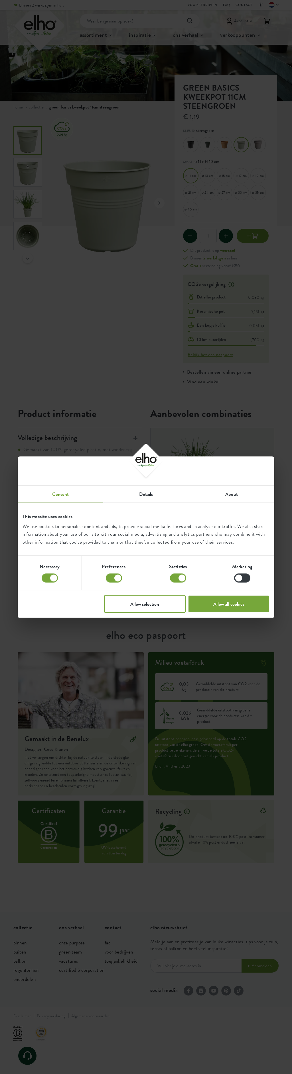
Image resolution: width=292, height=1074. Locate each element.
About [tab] (231, 493)
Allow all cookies (228, 603)
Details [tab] (146, 493)
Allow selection (144, 603)
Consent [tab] (60, 493)
